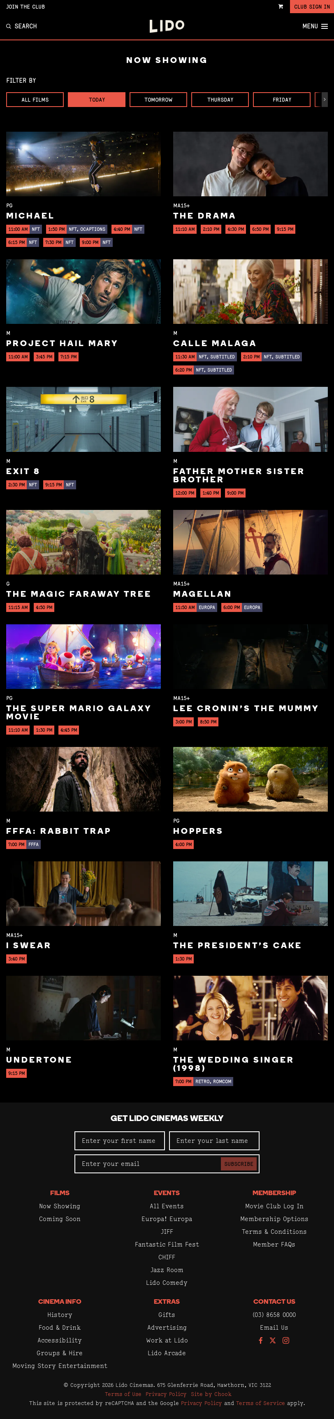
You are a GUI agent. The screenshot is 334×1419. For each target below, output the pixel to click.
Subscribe (238, 1164)
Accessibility (59, 1340)
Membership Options (274, 1219)
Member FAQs (274, 1244)
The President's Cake (237, 946)
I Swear (29, 946)
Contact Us (274, 1302)
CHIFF (166, 1257)
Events (167, 1193)
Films (60, 1193)
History (59, 1315)
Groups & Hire (60, 1353)
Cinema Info (59, 1302)
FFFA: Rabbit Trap (58, 832)
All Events (167, 1206)
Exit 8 (23, 472)
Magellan (202, 595)
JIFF (167, 1231)
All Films (35, 99)
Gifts (166, 1315)
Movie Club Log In (274, 1206)
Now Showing (59, 1206)
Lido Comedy (167, 1282)
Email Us (274, 1327)
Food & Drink (60, 1327)
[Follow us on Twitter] (272, 1341)
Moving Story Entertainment (59, 1366)
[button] (325, 99)
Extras (167, 1302)
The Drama (205, 216)
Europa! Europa (166, 1219)
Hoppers (198, 832)
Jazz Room (167, 1270)
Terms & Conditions (274, 1231)
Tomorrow (158, 99)
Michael (30, 216)
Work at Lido (167, 1340)
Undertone (39, 1060)
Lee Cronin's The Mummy (246, 709)
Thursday (220, 99)
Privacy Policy (166, 1394)
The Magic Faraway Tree (79, 595)
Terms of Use (123, 1394)
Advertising (167, 1327)
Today (97, 99)
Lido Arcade (167, 1353)
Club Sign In (312, 6)
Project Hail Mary (62, 344)
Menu (315, 26)
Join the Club (25, 6)
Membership (274, 1193)
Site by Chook (211, 1394)
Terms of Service (260, 1403)
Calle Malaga (215, 344)
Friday (282, 99)
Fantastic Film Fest (167, 1244)
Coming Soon (60, 1219)
